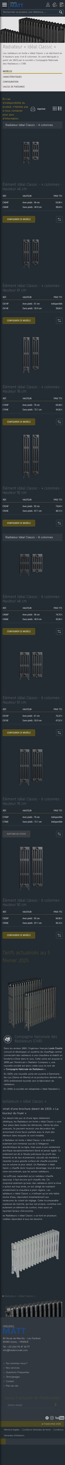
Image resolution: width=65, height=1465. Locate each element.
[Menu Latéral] (4, 4)
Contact (10, 1400)
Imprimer (41, 108)
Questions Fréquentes (17, 1391)
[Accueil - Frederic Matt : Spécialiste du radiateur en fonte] (17, 4)
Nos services (13, 1387)
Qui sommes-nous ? (16, 1382)
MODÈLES (8, 71)
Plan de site (12, 1405)
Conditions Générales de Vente (44, 1439)
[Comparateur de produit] (59, 224)
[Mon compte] (48, 4)
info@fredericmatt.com (15, 1364)
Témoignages (13, 1396)
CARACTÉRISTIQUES (13, 76)
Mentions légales (19, 1439)
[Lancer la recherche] (60, 12)
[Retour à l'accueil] (14, 1343)
